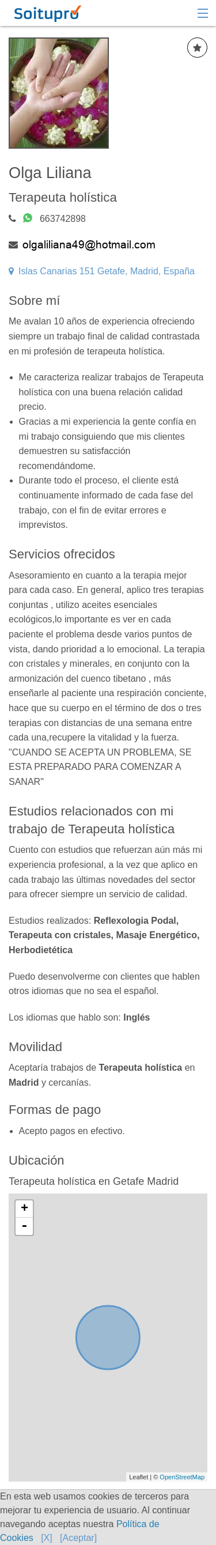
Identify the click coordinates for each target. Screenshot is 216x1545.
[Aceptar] (78, 1538)
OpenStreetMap (182, 1477)
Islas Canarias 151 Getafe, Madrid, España (102, 271)
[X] (46, 1538)
